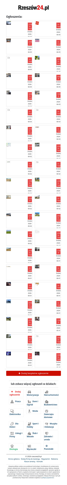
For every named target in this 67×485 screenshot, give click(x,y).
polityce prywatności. (48, 478)
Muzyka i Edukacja (50, 425)
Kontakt (40, 461)
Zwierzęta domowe (49, 414)
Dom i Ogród (32, 403)
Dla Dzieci (14, 425)
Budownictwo (50, 403)
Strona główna (14, 459)
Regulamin (45, 459)
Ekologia (14, 448)
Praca (16, 401)
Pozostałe (48, 447)
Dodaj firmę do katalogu (30, 459)
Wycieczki (31, 448)
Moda (33, 411)
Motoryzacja (33, 393)
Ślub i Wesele (32, 435)
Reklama (54, 459)
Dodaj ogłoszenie (15, 393)
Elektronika (15, 413)
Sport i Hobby (33, 425)
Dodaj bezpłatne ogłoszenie (33, 373)
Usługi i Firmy (16, 435)
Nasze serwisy (29, 461)
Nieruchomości (51, 393)
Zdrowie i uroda (48, 436)
